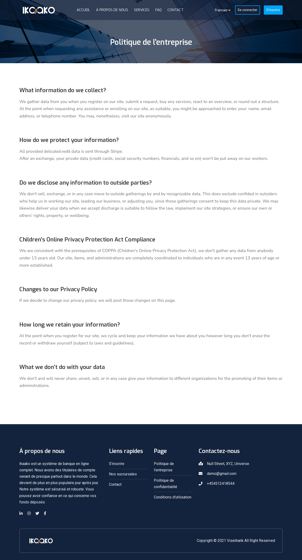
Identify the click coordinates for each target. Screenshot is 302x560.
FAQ (158, 10)
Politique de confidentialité (165, 483)
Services (141, 10)
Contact (176, 10)
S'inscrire (273, 10)
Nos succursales (123, 474)
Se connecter (247, 10)
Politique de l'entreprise (164, 466)
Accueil (83, 10)
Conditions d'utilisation (172, 497)
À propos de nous (112, 10)
